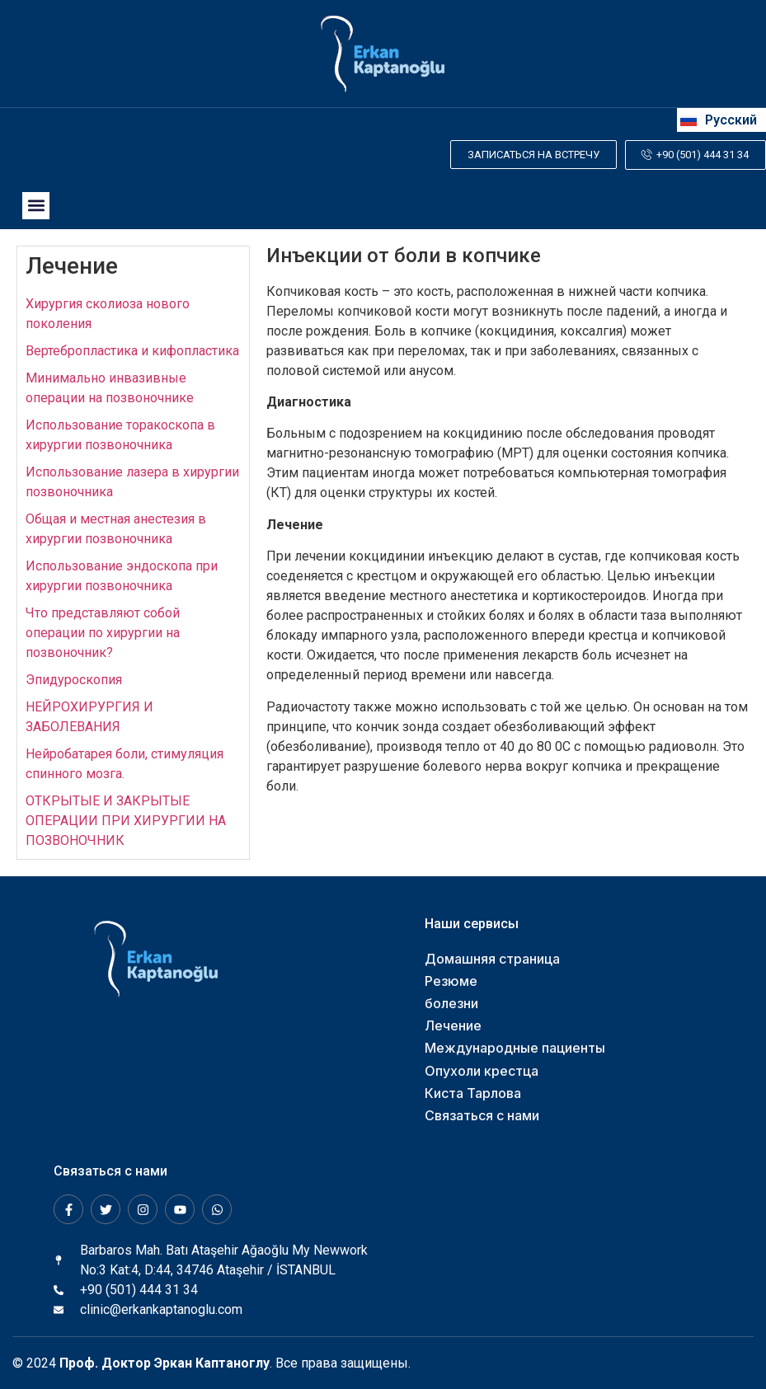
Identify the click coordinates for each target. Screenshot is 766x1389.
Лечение (72, 265)
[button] (35, 204)
